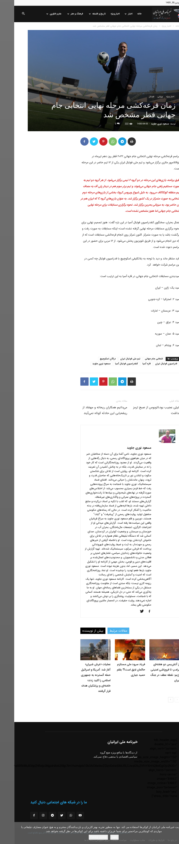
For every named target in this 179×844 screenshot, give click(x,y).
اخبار (114, 14)
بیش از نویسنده (78, 630)
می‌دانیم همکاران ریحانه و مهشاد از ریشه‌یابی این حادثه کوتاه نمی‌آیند (90, 410)
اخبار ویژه (101, 14)
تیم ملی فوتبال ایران (116, 359)
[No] (174, 833)
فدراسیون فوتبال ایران (152, 364)
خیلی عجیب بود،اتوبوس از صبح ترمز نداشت (142, 410)
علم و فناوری (39, 14)
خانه (125, 14)
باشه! (100, 837)
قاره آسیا (132, 364)
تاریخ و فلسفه (83, 14)
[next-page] (156, 699)
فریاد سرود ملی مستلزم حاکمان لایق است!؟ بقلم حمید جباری (117, 669)
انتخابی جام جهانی (140, 359)
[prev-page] (163, 699)
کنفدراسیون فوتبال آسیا (112, 364)
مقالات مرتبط (104, 630)
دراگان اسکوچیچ (94, 359)
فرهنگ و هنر (61, 14)
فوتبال (137, 96)
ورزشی (146, 96)
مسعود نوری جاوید (146, 124)
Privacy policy (84, 837)
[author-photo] (153, 442)
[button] (9, 14)
